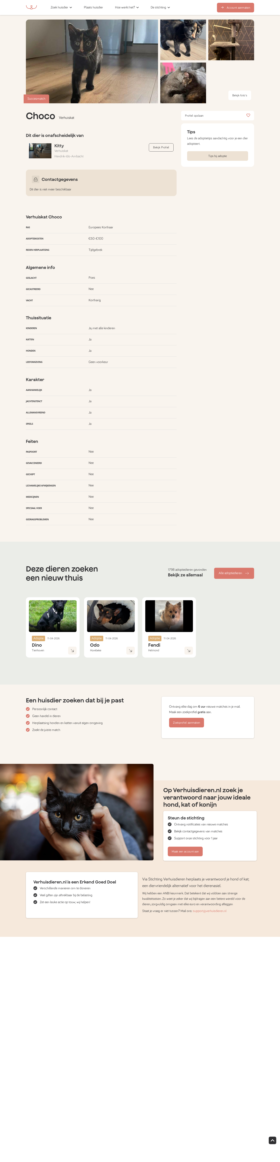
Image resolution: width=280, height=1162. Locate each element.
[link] (93, 7)
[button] (110, 7)
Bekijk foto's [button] (239, 95)
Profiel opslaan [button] (217, 115)
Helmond (153, 650)
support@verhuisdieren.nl (210, 911)
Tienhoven (38, 650)
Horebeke (95, 650)
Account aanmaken (235, 7)
